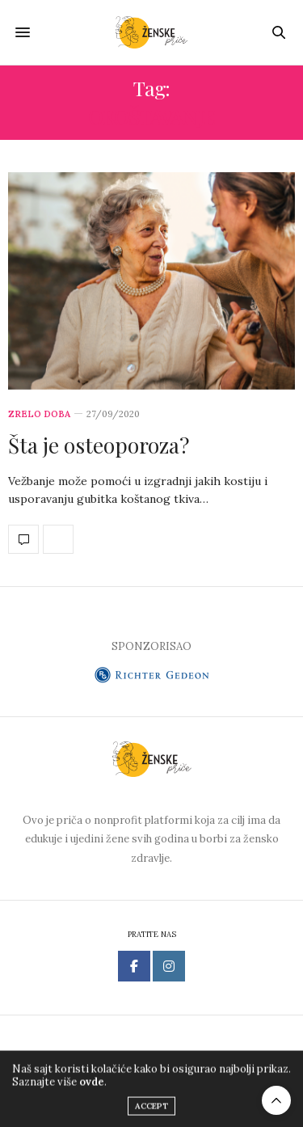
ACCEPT (151, 1110)
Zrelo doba (39, 414)
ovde (91, 1086)
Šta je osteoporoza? (98, 445)
